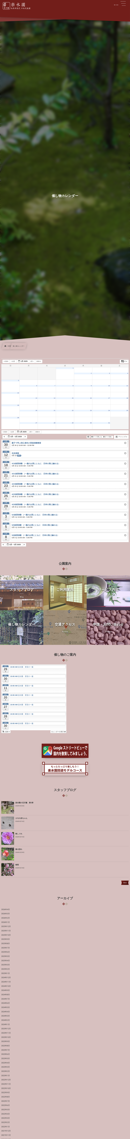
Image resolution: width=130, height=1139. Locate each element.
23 (91, 410)
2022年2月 (5, 1122)
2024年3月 (5, 1016)
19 (18, 405)
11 (127, 386)
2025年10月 (6, 935)
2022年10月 (6, 1088)
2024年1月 (5, 1024)
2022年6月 (5, 1105)
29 (73, 423)
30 (91, 423)
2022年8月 (5, 1097)
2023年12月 (6, 1029)
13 (36, 398)
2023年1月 (5, 1076)
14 (54, 398)
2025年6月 (5, 952)
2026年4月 (5, 909)
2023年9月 (5, 1041)
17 (109, 398)
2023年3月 (5, 1067)
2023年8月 (5, 1046)
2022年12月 (6, 1080)
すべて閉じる (96, 437)
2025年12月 (6, 926)
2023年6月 (5, 1054)
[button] (5, 731)
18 (127, 398)
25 (127, 410)
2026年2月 (5, 918)
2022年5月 (5, 1110)
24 (109, 410)
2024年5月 (5, 1007)
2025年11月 (6, 931)
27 (36, 423)
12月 (13, 361)
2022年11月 (6, 1084)
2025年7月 (5, 948)
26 (18, 418)
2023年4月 (5, 1063)
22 (73, 410)
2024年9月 (5, 990)
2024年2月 (5, 1020)
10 (109, 386)
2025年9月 (5, 939)
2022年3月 (5, 1118)
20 (36, 410)
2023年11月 (6, 1033)
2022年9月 (5, 1093)
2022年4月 (5, 1114)
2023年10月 (6, 1037)
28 (54, 423)
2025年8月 (5, 944)
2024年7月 (5, 999)
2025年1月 (5, 973)
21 (54, 410)
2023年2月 (5, 1071)
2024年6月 (5, 1003)
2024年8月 (5, 995)
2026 (38, 361)
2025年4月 (5, 961)
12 (18, 393)
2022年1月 (5, 1127)
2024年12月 (6, 978)
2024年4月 (5, 1012)
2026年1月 (5, 922)
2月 (32, 361)
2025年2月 (5, 969)
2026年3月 (5, 914)
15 (73, 398)
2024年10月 (6, 986)
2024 (6, 361)
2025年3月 (5, 965)
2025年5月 (5, 956)
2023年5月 (5, 1059)
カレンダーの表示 (58, 732)
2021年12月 (6, 1131)
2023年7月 (5, 1050)
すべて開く (108, 437)
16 (91, 398)
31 (109, 423)
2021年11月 (6, 1135)
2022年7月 (5, 1101)
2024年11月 (6, 982)
